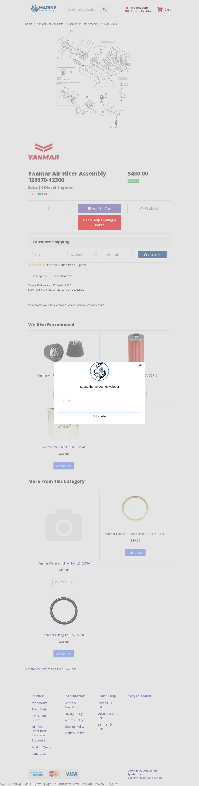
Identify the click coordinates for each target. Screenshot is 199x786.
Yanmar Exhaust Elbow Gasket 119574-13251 (135, 534)
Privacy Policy (73, 714)
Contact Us (38, 754)
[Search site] (104, 9)
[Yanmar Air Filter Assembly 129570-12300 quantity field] (50, 208)
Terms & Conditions (71, 705)
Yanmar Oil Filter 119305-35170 (64, 447)
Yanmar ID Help (105, 726)
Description (39, 276)
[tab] (39, 276)
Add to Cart (99, 208)
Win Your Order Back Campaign (39, 731)
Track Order (39, 709)
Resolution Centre (38, 718)
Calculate (152, 255)
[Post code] (117, 254)
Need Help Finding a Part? (99, 222)
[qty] (47, 254)
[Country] (82, 254)
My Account (39, 703)
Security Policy (74, 733)
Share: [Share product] (38, 194)
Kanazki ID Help (105, 705)
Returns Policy (73, 720)
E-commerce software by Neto (145, 777)
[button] (138, 9)
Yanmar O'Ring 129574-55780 (64, 635)
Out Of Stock (63, 582)
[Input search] (83, 9)
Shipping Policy (74, 726)
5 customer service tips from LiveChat (50, 669)
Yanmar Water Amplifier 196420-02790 (64, 563)
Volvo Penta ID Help (108, 716)
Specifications (63, 276)
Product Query (41, 747)
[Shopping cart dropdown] (164, 9)
